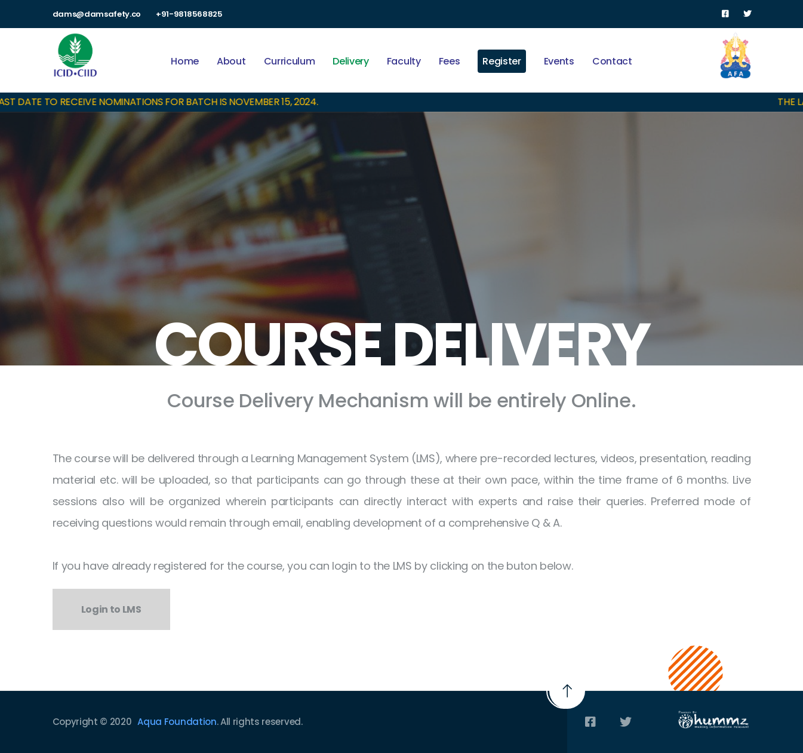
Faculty (404, 61)
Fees (449, 61)
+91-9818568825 (189, 14)
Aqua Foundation (176, 721)
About (231, 61)
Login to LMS (111, 609)
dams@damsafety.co (97, 14)
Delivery (350, 61)
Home (185, 61)
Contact (612, 61)
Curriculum (289, 61)
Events (559, 61)
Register (501, 61)
